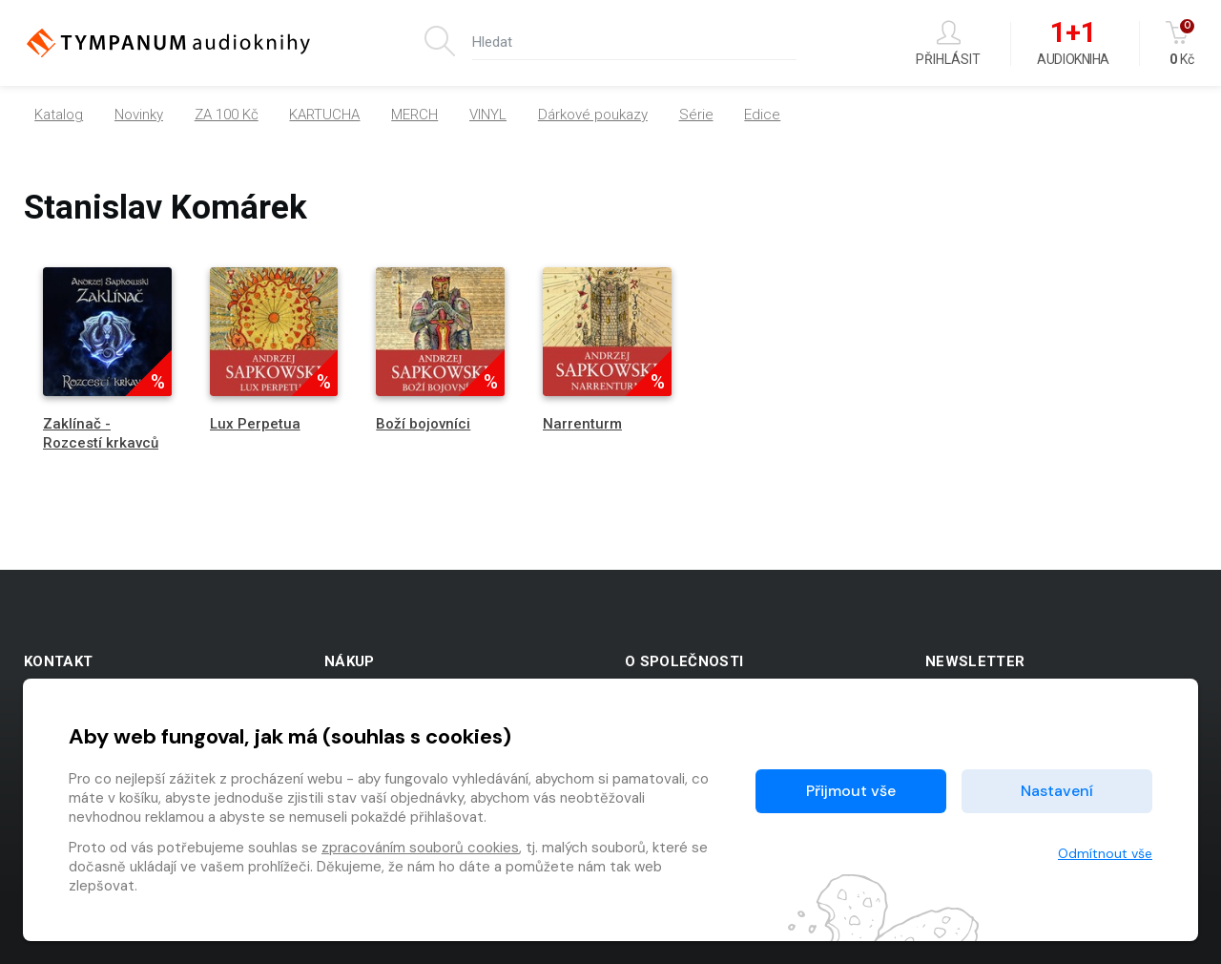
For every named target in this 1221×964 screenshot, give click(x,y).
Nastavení (1057, 791)
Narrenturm (582, 423)
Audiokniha (1072, 44)
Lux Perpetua (255, 423)
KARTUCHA (324, 114)
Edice (762, 114)
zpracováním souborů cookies (420, 847)
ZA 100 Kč (227, 114)
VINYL (488, 114)
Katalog (58, 114)
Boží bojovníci (423, 423)
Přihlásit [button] (948, 43)
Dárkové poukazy (593, 114)
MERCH (414, 114)
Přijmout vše (851, 791)
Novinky (138, 114)
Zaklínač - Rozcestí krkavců (100, 433)
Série (696, 114)
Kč (1181, 43)
